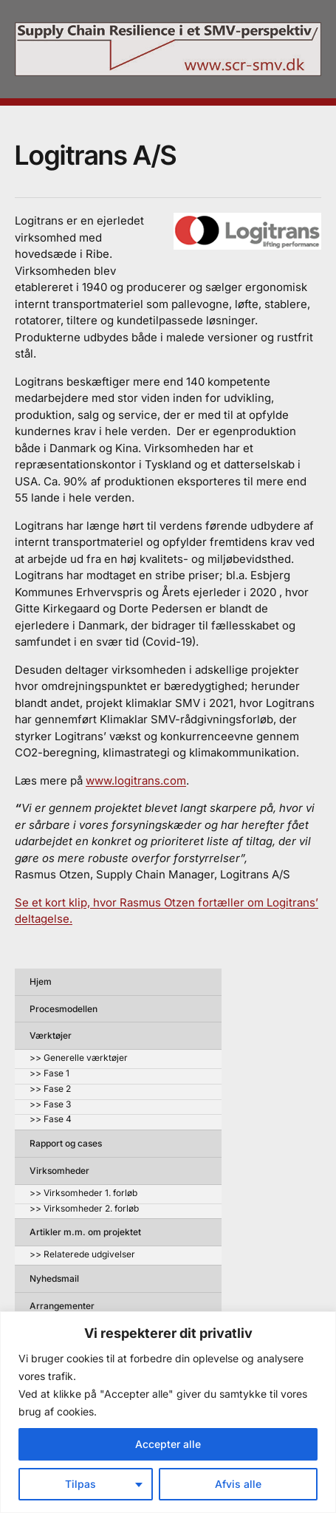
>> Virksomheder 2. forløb (84, 1209)
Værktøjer (51, 1035)
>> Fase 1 (49, 1074)
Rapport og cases (66, 1143)
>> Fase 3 (50, 1105)
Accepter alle (168, 1444)
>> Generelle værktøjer (79, 1058)
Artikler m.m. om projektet (85, 1231)
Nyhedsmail (54, 1278)
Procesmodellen (63, 1008)
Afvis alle (238, 1484)
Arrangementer (62, 1305)
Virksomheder (59, 1170)
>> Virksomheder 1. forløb (83, 1193)
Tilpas (80, 1484)
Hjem (41, 981)
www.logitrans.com (136, 780)
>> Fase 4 (51, 1119)
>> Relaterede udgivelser (82, 1255)
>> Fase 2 (50, 1089)
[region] (168, 1412)
